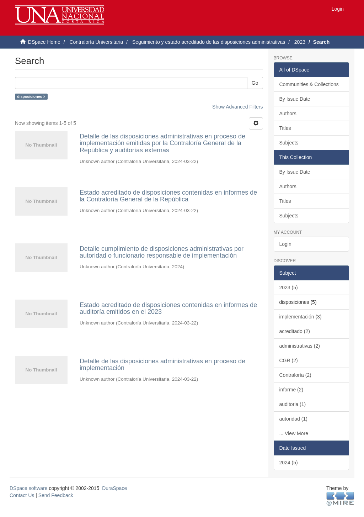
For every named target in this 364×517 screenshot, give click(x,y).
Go (255, 83)
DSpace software (29, 488)
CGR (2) (288, 360)
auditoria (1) (292, 404)
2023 (299, 42)
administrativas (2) (299, 346)
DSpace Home (44, 42)
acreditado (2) (294, 331)
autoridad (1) (293, 419)
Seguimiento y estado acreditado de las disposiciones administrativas (208, 42)
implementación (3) (300, 317)
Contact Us (22, 495)
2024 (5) (288, 462)
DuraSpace (114, 488)
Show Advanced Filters (237, 107)
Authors (287, 113)
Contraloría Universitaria (96, 42)
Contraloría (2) (295, 375)
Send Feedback (55, 495)
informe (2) (291, 389)
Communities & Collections (309, 84)
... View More (293, 433)
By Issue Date (294, 99)
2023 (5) (288, 287)
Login (285, 244)
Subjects (289, 143)
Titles (285, 128)
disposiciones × (31, 96)
